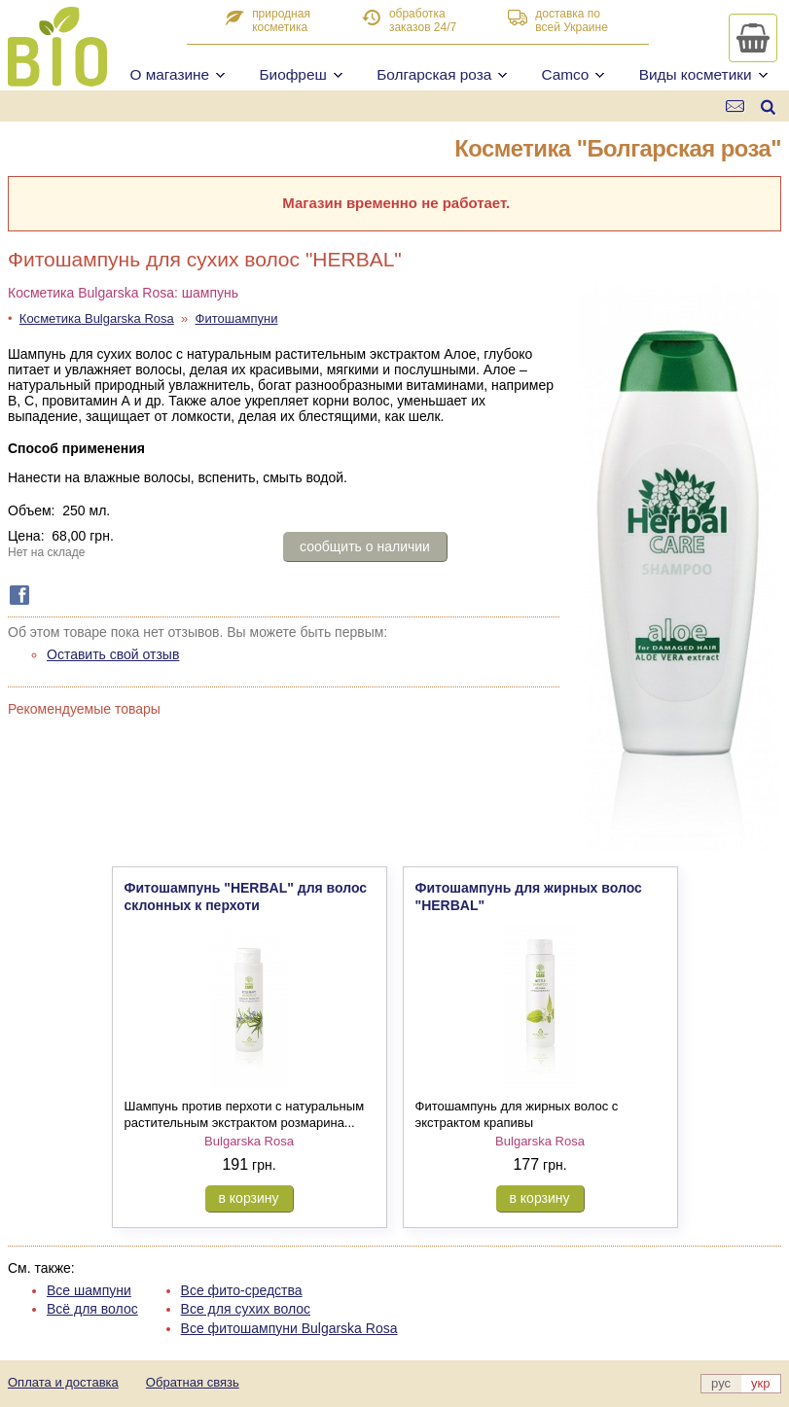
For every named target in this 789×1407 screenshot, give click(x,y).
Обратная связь (192, 1382)
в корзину (249, 1198)
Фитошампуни (237, 318)
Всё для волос (92, 1309)
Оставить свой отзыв (113, 654)
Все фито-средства (242, 1290)
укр (760, 1383)
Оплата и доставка (63, 1382)
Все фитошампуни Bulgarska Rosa (289, 1328)
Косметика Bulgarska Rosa (96, 318)
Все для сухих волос (245, 1309)
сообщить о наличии (365, 546)
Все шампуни (89, 1290)
